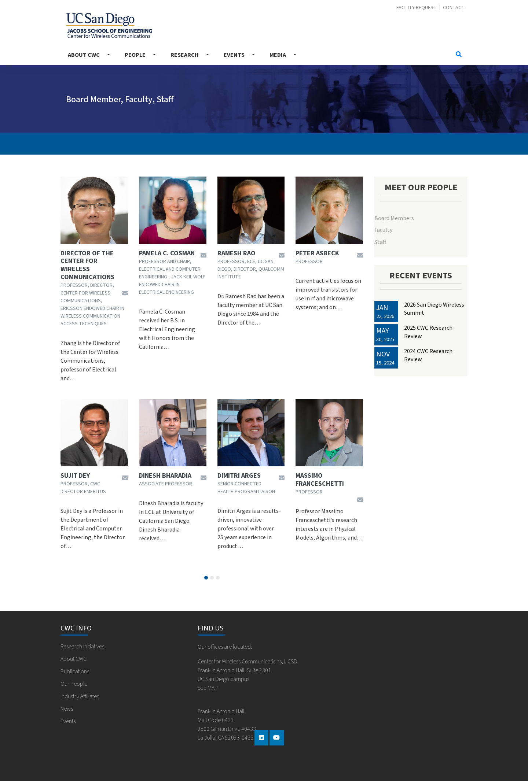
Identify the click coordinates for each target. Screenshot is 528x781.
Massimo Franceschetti (320, 480)
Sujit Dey (75, 476)
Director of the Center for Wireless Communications (87, 265)
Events (234, 55)
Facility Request (416, 7)
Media (278, 55)
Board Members (394, 218)
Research (184, 55)
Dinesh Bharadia (165, 476)
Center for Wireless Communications (109, 25)
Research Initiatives (82, 647)
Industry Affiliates (79, 696)
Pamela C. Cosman (167, 253)
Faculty (383, 230)
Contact (454, 7)
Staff (380, 242)
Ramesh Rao (236, 253)
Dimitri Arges (239, 476)
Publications (74, 671)
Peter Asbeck (317, 253)
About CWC (84, 55)
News (66, 709)
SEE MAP (208, 688)
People (135, 55)
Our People (73, 684)
